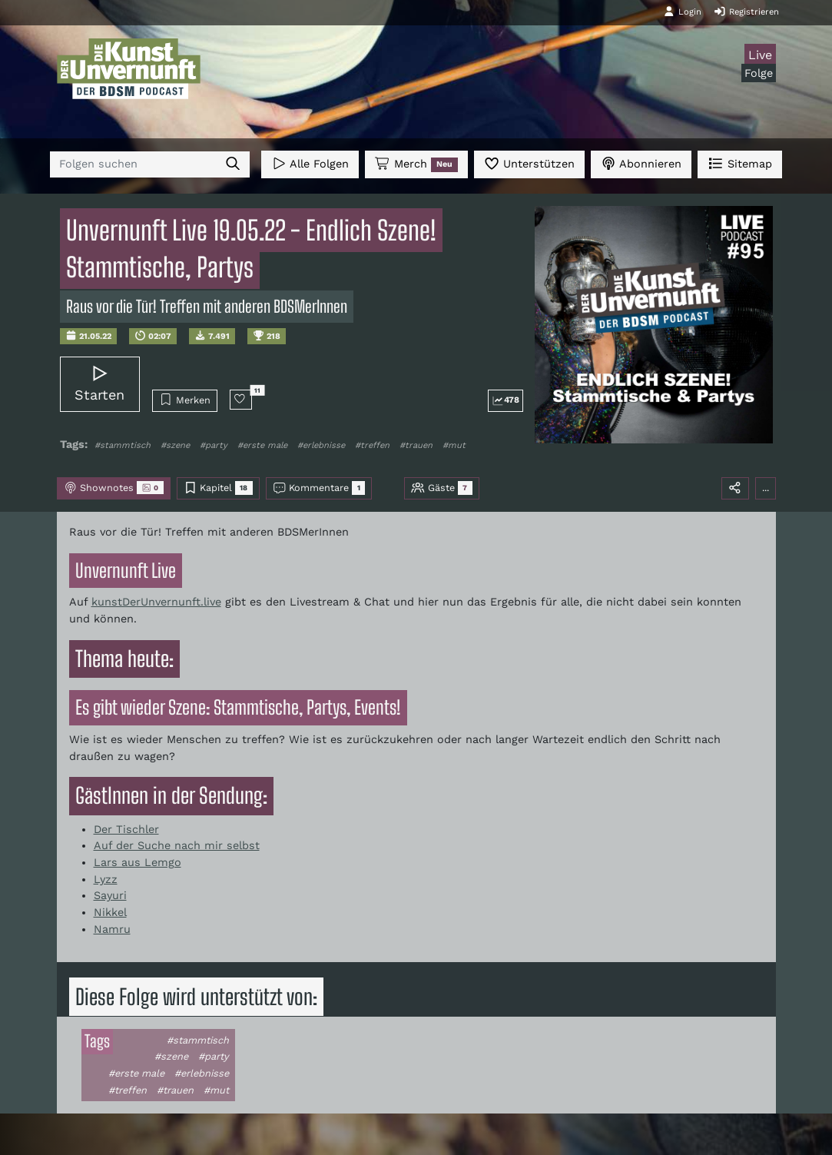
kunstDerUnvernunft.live (156, 602)
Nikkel (110, 912)
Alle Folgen (310, 163)
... (765, 487)
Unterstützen (529, 163)
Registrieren (746, 11)
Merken (184, 399)
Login (682, 11)
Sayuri (110, 895)
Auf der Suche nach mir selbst (177, 845)
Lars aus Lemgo (137, 862)
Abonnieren (641, 163)
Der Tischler (126, 829)
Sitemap (739, 163)
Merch (416, 164)
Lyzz (106, 879)
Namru (112, 929)
